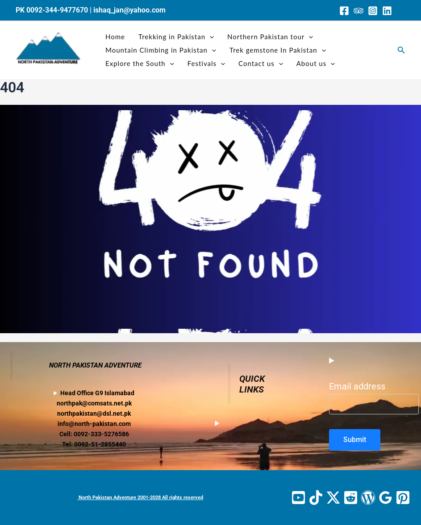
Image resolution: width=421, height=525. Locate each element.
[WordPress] (368, 497)
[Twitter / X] (333, 497)
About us (315, 63)
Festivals (206, 63)
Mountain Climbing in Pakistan (160, 50)
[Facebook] (344, 11)
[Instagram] (373, 11)
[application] (209, 36)
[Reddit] (350, 497)
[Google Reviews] (385, 497)
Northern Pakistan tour (270, 36)
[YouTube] (298, 497)
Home (115, 37)
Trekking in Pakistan (176, 36)
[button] (401, 50)
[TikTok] (315, 497)
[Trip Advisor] (358, 11)
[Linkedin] (387, 11)
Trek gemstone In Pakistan (277, 50)
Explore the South (139, 63)
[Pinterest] (403, 497)
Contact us (260, 63)
